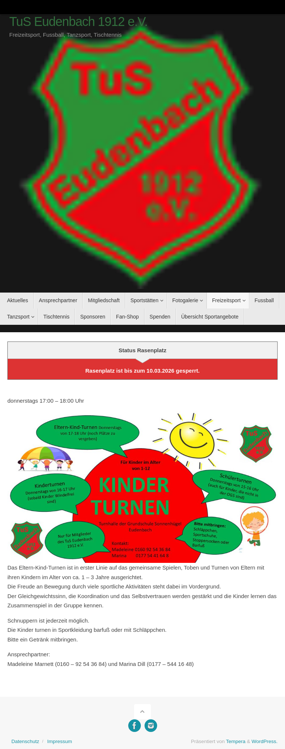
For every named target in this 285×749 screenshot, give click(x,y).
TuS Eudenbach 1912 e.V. (78, 22)
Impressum (59, 741)
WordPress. (265, 741)
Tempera (236, 741)
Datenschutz (25, 741)
